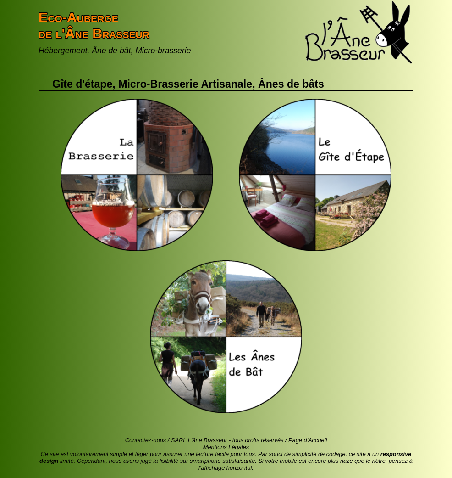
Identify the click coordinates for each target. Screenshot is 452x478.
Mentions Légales (226, 447)
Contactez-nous (145, 440)
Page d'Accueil (307, 440)
